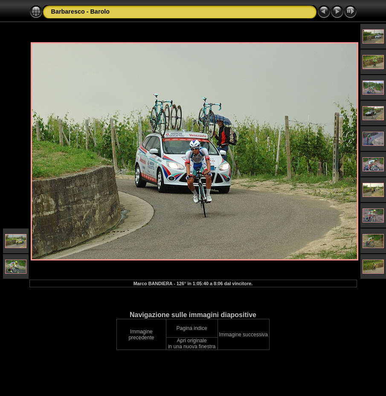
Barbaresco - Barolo (80, 11)
